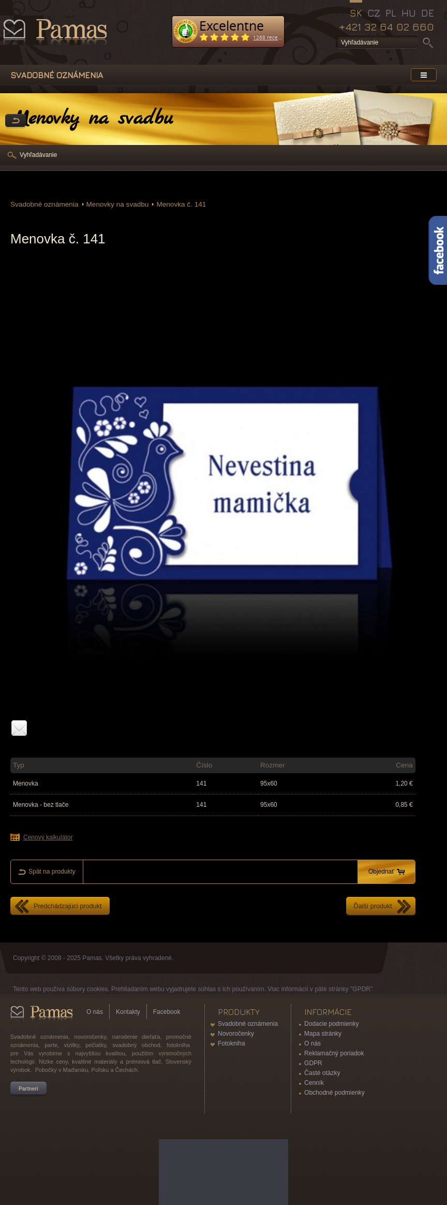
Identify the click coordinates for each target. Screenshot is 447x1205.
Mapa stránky (322, 1033)
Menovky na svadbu (117, 204)
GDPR (313, 1063)
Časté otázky (322, 1073)
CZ (373, 13)
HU (408, 13)
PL (390, 13)
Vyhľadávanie (38, 154)
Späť (15, 121)
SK (356, 13)
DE (427, 13)
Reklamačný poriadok (334, 1053)
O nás (94, 1011)
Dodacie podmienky (331, 1023)
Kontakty (128, 1011)
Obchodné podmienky (334, 1092)
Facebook (167, 1011)
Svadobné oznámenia (44, 204)
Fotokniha (231, 1043)
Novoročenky (236, 1033)
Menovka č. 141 (181, 204)
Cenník (314, 1082)
